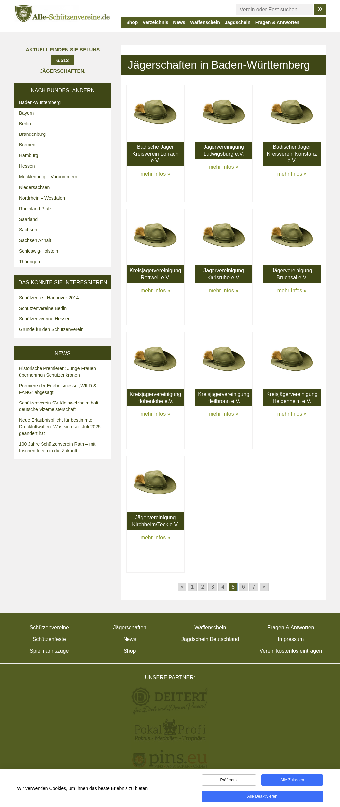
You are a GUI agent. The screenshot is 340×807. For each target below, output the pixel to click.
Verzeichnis (155, 22)
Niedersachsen (34, 187)
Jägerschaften (129, 627)
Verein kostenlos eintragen (290, 651)
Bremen (27, 144)
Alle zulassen (292, 781)
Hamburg (28, 155)
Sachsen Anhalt (35, 240)
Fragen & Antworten (277, 22)
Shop (132, 22)
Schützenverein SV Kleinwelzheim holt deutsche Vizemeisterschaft (58, 406)
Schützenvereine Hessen (45, 318)
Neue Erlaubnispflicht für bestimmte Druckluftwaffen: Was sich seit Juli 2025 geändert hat (60, 426)
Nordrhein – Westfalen (42, 198)
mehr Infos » (155, 174)
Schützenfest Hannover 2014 (49, 297)
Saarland (28, 219)
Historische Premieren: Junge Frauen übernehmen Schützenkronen (57, 372)
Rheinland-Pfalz (35, 208)
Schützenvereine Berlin (43, 308)
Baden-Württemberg (40, 102)
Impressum (291, 639)
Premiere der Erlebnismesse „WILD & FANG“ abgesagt (57, 389)
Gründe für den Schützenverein (51, 329)
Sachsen (28, 229)
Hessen (27, 166)
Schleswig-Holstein (38, 251)
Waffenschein (205, 22)
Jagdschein (237, 22)
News (179, 22)
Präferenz (229, 781)
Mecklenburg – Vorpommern (48, 176)
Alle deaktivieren (262, 797)
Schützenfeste (49, 639)
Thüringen (29, 261)
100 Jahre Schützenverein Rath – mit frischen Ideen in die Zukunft (57, 447)
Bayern (26, 113)
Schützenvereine (49, 627)
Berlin (25, 123)
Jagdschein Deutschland (210, 639)
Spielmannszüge (49, 651)
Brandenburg (32, 134)
